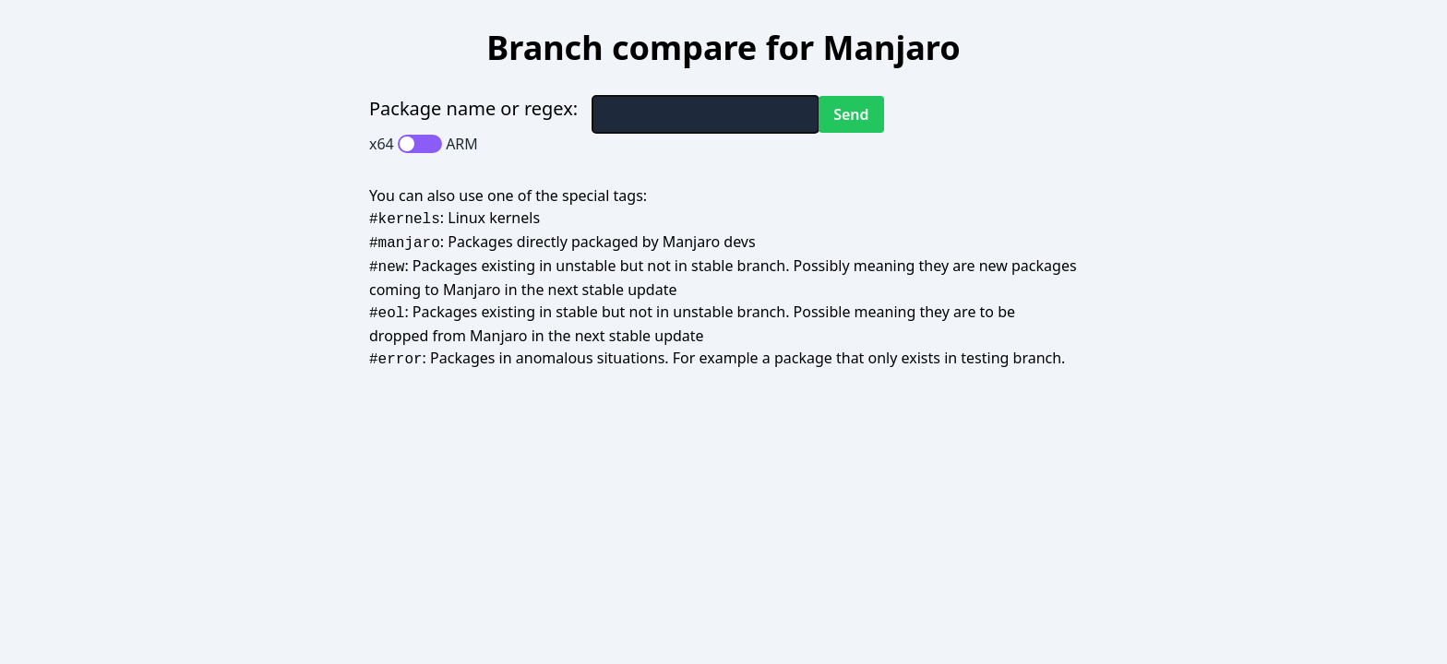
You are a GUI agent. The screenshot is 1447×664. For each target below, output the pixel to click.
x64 (381, 144)
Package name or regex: (473, 108)
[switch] (420, 144)
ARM (462, 144)
